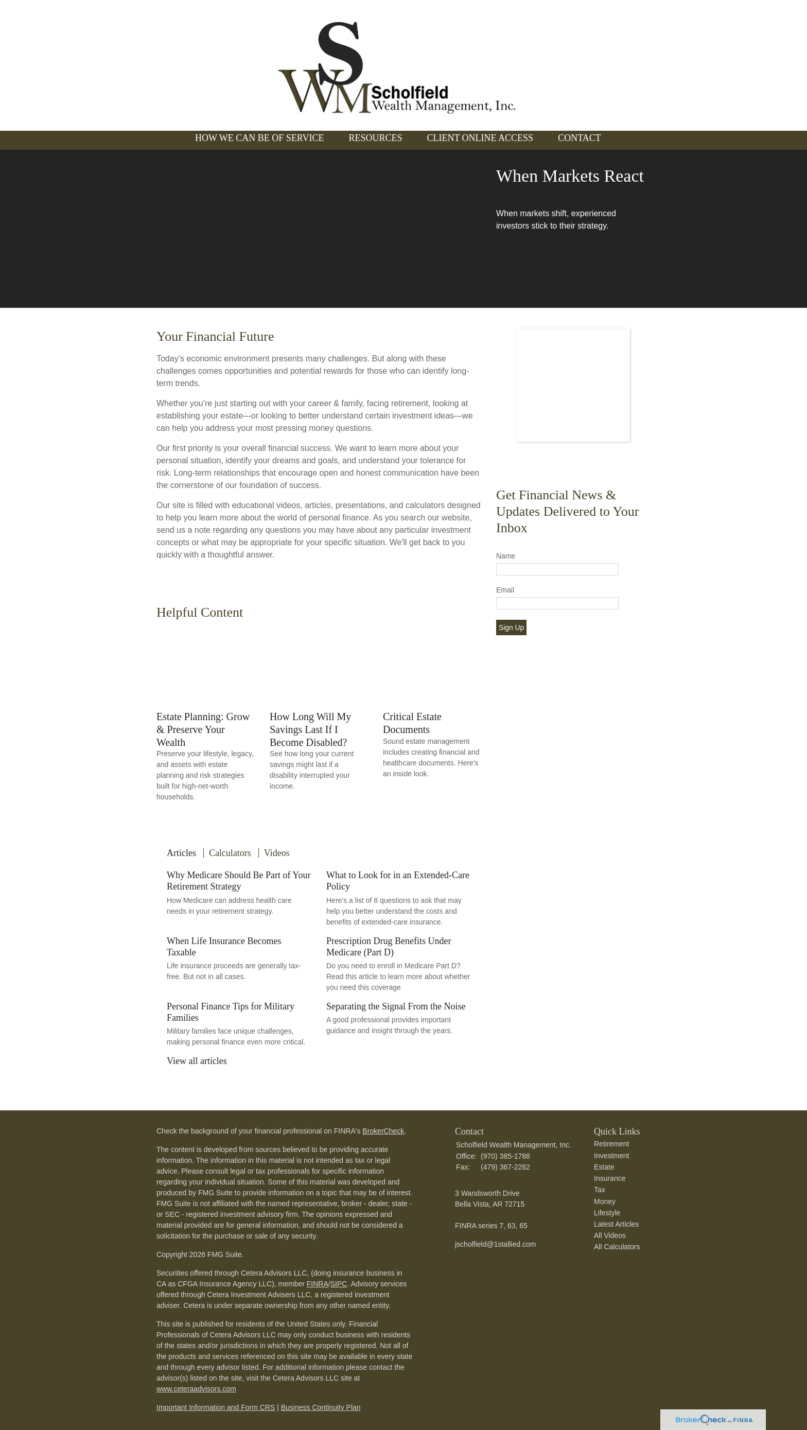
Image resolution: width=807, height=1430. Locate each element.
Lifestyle (607, 1213)
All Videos (610, 1235)
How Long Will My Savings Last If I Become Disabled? (310, 729)
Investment (611, 1156)
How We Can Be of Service (259, 138)
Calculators (230, 853)
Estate (604, 1167)
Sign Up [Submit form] (511, 627)
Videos (277, 853)
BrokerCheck (383, 1131)
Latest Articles (616, 1224)
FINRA (317, 1284)
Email (505, 590)
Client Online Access (480, 138)
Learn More (517, 245)
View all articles (197, 1061)
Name (505, 556)
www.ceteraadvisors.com (196, 1389)
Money (605, 1201)
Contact (579, 138)
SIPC (338, 1284)
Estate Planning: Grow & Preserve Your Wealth (203, 729)
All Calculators (617, 1247)
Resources (375, 138)
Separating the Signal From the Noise (395, 1006)
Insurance (609, 1178)
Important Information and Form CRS (215, 1407)
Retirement (611, 1144)
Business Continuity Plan (321, 1407)
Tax (599, 1189)
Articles (181, 853)
